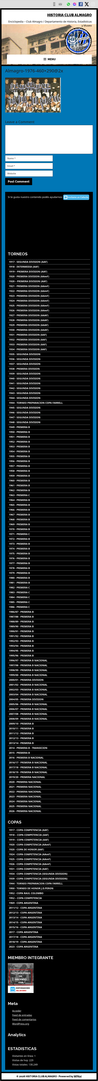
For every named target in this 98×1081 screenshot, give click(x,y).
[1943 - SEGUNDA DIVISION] (49, 393)
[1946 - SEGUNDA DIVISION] (49, 412)
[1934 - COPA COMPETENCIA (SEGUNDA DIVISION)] (49, 873)
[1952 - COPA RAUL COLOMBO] (49, 893)
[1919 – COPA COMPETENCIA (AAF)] (49, 839)
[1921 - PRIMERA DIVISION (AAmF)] (49, 286)
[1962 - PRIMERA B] (49, 490)
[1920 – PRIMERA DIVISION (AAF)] (49, 281)
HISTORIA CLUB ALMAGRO (69, 15)
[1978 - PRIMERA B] (49, 568)
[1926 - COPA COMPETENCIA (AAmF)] (49, 864)
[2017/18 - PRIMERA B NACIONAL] (49, 767)
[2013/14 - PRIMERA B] (49, 743)
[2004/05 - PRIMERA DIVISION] (49, 699)
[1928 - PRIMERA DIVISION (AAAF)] (49, 320)
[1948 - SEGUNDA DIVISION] (49, 422)
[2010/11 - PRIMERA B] (49, 728)
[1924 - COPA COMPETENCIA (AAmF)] (49, 854)
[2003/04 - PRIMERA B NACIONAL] (49, 694)
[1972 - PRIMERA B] (49, 539)
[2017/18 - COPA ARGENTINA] (49, 937)
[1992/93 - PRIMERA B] (49, 641)
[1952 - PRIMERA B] (49, 441)
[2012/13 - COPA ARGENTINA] (49, 912)
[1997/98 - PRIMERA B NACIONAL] (49, 665)
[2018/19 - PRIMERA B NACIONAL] (49, 772)
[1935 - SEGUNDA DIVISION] (49, 354)
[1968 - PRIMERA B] (49, 519)
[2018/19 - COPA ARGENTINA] (49, 941)
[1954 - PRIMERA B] (49, 451)
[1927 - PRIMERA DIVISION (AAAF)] (49, 315)
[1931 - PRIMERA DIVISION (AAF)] (49, 334)
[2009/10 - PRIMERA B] (49, 723)
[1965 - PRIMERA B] (49, 505)
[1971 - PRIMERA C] (49, 534)
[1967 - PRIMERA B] (49, 514)
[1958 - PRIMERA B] (49, 471)
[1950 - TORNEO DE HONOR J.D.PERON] (49, 888)
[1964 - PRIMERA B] (49, 500)
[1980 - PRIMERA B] (49, 577)
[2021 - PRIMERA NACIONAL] (49, 786)
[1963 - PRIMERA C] (49, 495)
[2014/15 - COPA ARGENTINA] (49, 922)
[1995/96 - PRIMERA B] (49, 655)
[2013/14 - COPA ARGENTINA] (49, 917)
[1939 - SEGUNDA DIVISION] (49, 373)
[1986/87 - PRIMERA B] (49, 611)
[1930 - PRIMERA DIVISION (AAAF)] (49, 330)
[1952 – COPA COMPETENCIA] (49, 898)
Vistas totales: (20, 1064)
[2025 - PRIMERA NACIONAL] (49, 806)
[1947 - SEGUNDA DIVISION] (49, 417)
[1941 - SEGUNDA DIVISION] (49, 383)
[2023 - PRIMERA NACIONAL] (49, 796)
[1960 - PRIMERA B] (49, 480)
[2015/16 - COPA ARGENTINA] (49, 927)
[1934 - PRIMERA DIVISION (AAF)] (49, 349)
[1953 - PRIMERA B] (49, 446)
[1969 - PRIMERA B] (49, 524)
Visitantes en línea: (23, 1056)
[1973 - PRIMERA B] (49, 543)
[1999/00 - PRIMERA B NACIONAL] (49, 675)
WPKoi (78, 1076)
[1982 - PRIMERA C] (49, 587)
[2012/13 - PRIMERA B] (49, 738)
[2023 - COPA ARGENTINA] (49, 946)
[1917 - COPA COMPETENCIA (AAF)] (49, 830)
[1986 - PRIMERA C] (49, 607)
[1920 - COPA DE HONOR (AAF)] (49, 849)
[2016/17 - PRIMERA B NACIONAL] (49, 762)
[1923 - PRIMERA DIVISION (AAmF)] (49, 296)
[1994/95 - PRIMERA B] (49, 650)
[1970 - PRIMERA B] (49, 529)
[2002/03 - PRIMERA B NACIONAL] (49, 689)
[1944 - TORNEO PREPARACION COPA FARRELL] (49, 402)
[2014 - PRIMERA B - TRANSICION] (49, 748)
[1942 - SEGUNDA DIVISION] (49, 388)
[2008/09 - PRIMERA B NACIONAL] (49, 718)
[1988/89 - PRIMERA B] (49, 621)
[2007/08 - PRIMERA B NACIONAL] (49, 714)
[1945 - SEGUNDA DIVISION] (49, 407)
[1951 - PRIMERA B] (49, 437)
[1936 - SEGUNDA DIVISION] (49, 359)
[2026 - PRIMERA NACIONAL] (49, 811)
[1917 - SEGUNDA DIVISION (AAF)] (49, 262)
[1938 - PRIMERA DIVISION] (49, 368)
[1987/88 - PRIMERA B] (49, 616)
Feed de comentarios (24, 1019)
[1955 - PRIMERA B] (49, 456)
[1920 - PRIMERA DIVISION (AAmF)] (49, 276)
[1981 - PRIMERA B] (49, 582)
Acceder (16, 1010)
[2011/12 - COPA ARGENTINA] (49, 907)
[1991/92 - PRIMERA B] (49, 636)
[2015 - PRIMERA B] (49, 752)
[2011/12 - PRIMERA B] (49, 733)
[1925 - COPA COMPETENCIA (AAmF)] (49, 859)
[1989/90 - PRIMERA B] (49, 626)
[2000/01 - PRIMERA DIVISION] (49, 680)
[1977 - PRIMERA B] (49, 563)
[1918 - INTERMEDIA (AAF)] (49, 266)
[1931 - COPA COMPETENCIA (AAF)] (49, 869)
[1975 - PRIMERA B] (49, 553)
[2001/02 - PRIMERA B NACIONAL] (49, 684)
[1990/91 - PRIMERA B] (49, 631)
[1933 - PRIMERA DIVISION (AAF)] (49, 344)
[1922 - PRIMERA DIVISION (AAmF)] (49, 291)
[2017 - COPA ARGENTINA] (49, 932)
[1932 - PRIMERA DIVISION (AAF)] (49, 339)
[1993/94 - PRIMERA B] (49, 646)
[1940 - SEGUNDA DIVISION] (49, 378)
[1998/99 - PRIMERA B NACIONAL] (49, 670)
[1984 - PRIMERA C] (49, 597)
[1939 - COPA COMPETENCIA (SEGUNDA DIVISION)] (49, 878)
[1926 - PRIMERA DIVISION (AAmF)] (49, 310)
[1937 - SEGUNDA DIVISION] (49, 364)
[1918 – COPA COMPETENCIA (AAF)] (49, 835)
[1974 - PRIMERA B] (49, 548)
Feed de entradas (22, 1015)
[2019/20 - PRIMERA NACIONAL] (49, 777)
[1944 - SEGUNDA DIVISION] (49, 398)
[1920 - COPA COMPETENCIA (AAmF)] (49, 844)
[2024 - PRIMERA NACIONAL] (49, 801)
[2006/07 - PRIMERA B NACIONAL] (49, 709)
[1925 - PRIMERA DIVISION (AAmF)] (49, 305)
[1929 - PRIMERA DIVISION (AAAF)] (49, 325)
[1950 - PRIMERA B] (49, 432)
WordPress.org (20, 1023)
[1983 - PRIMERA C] (49, 592)
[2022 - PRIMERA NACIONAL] (49, 791)
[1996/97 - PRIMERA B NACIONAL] (49, 660)
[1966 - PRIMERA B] (49, 509)
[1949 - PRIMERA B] (49, 427)
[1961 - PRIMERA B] (49, 485)
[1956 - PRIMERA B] (49, 461)
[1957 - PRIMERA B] (49, 466)
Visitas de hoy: (20, 1060)
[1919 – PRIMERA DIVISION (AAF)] (49, 271)
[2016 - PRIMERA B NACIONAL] (49, 757)
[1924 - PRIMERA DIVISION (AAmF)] (49, 300)
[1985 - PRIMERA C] (49, 602)
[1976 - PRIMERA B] (49, 558)
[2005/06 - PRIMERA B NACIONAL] (49, 704)
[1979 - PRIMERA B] (49, 573)
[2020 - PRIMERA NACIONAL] (49, 782)
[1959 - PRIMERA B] (49, 475)
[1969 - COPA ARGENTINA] (49, 903)
